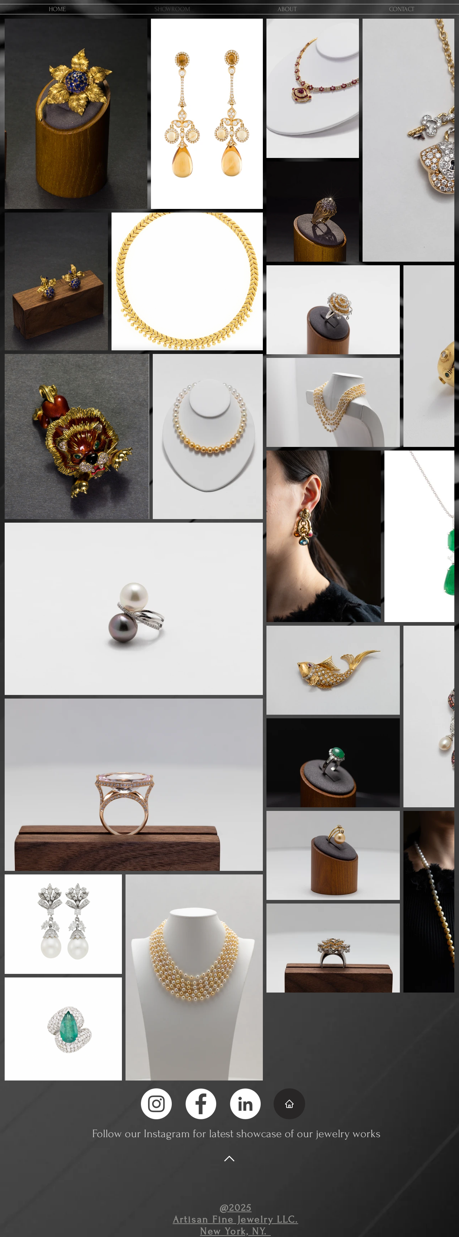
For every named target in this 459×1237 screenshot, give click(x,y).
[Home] (289, 1103)
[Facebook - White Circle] (200, 1103)
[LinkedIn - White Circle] (245, 1103)
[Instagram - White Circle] (156, 1103)
